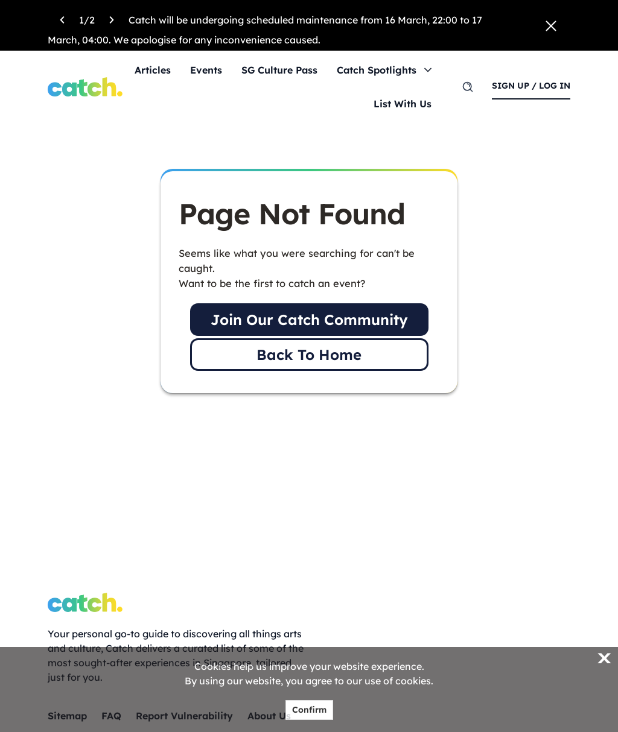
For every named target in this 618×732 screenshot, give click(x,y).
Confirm (309, 709)
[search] (468, 87)
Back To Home (309, 354)
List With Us (403, 104)
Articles (153, 70)
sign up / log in (531, 85)
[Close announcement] (551, 25)
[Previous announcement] (62, 18)
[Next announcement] (111, 18)
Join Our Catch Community (309, 320)
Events (206, 70)
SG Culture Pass (279, 70)
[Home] (85, 86)
